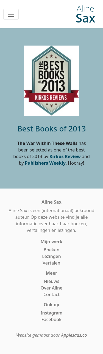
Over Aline (51, 288)
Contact (51, 294)
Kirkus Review (65, 156)
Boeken (52, 250)
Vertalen (51, 263)
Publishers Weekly (45, 163)
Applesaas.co (74, 335)
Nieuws (51, 281)
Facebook (51, 319)
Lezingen (51, 256)
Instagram (51, 313)
